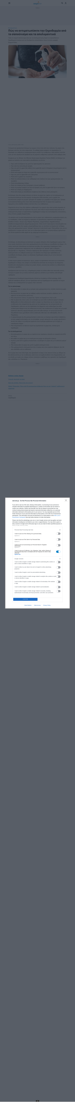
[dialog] (37, 553)
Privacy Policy (47, 605)
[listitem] (37, 530)
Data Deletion (28, 605)
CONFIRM (25, 599)
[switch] (58, 533)
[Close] (66, 500)
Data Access (37, 605)
